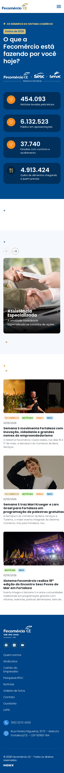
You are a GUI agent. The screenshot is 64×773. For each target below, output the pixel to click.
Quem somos (12, 655)
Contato (9, 697)
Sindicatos (10, 661)
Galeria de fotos (14, 691)
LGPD (6, 710)
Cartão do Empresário (10, 669)
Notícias (8, 684)
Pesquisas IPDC (13, 678)
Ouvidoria (9, 703)
